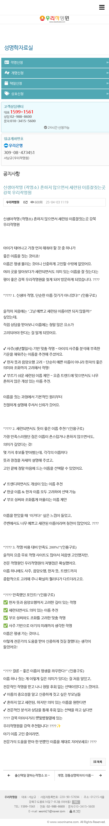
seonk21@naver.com (52, 811)
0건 (25, 202)
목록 (98, 762)
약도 (76, 802)
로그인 (75, 811)
